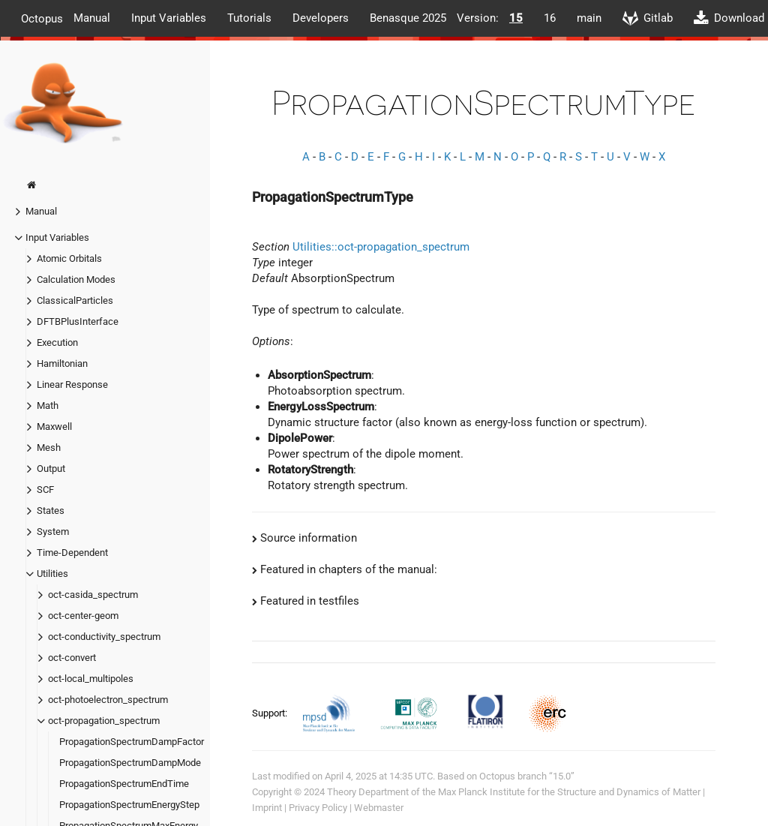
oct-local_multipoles (91, 678)
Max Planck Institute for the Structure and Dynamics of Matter (569, 791)
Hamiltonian (62, 363)
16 (550, 18)
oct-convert (72, 657)
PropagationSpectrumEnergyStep (129, 804)
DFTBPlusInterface (77, 321)
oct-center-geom (83, 615)
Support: (271, 712)
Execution (57, 342)
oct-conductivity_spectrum (104, 636)
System (53, 531)
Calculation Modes (76, 279)
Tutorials (249, 18)
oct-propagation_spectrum (104, 720)
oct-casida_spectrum (93, 594)
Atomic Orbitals (69, 258)
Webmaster (379, 807)
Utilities (52, 573)
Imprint (267, 807)
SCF (45, 489)
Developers (320, 18)
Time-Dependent (72, 552)
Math (47, 405)
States (50, 510)
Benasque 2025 (408, 18)
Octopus (42, 18)
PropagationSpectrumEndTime (124, 783)
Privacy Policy (318, 807)
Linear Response (72, 384)
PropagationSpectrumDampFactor (131, 741)
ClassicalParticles (75, 300)
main (589, 18)
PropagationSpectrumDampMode (130, 762)
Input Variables (168, 18)
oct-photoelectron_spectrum (108, 699)
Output (51, 468)
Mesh (49, 447)
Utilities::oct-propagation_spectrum (381, 247)
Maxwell (54, 426)
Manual (92, 18)
